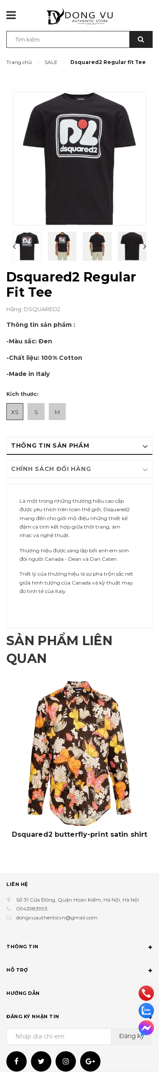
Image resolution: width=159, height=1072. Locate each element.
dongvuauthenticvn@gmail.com (57, 917)
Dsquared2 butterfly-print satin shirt (80, 834)
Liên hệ (17, 884)
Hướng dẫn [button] (79, 994)
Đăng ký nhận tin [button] (79, 1017)
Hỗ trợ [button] (79, 971)
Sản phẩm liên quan (59, 649)
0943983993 (31, 908)
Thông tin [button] (79, 947)
